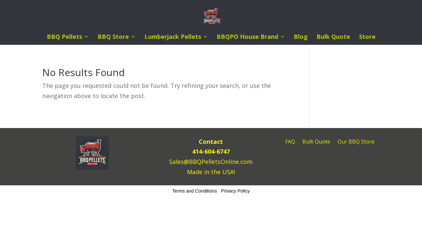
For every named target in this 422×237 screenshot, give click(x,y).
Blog (301, 37)
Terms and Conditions (194, 191)
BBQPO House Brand (247, 37)
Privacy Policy (235, 191)
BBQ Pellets (64, 37)
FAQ (290, 142)
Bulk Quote (333, 37)
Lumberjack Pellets (172, 37)
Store (367, 37)
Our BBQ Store (356, 142)
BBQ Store (113, 37)
